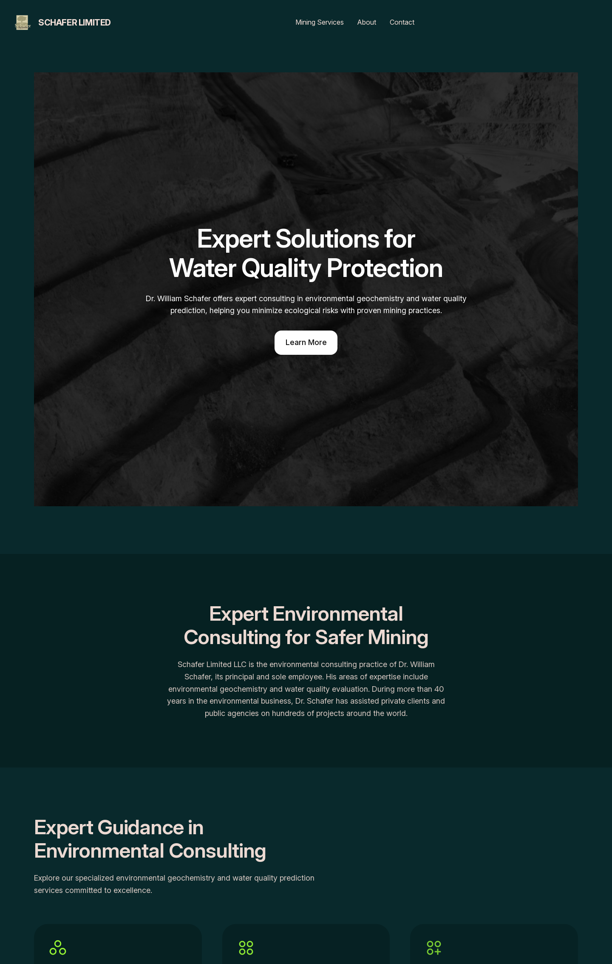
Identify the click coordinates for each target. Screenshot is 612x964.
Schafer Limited (74, 22)
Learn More (306, 342)
